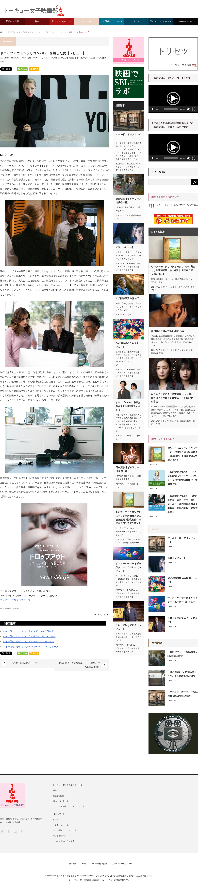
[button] (173, 98)
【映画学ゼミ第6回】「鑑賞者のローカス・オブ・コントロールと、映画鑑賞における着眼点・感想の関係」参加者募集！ (182, 504)
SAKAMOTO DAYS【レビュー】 (128, 345)
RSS (22, 831)
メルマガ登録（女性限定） (65, 841)
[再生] (152, 109)
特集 (37, 21)
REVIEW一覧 (59, 814)
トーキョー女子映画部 (67, 876)
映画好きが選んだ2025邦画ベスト (168, 331)
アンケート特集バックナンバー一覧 (68, 806)
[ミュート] (188, 109)
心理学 (126, 542)
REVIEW (86, 21)
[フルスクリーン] (193, 109)
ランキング (182, 350)
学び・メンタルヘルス (161, 21)
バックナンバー (60, 836)
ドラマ (136, 21)
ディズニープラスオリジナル (52, 58)
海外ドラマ (32, 58)
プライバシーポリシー (122, 863)
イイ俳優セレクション (111, 21)
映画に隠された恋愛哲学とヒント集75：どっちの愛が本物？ (79, 665)
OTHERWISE (185, 21)
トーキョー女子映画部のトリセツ (67, 785)
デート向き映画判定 (124, 170)
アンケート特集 (170, 350)
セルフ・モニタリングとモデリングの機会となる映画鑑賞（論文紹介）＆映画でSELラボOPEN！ (128, 518)
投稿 (172, 421)
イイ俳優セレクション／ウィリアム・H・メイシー (29, 636)
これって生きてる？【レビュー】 (128, 627)
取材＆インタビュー (62, 21)
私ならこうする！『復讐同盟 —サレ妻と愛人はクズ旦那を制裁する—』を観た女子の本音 (173, 398)
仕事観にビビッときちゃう (78, 58)
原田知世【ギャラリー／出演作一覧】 (128, 200)
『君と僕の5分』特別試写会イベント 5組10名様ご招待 (182, 674)
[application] (173, 99)
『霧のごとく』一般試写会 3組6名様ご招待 (182, 654)
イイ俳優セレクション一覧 (65, 830)
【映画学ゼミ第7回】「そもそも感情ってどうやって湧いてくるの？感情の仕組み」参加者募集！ (182, 478)
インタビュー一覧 (61, 825)
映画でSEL (134, 542)
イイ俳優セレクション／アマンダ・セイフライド (28, 631)
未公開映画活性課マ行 (127, 298)
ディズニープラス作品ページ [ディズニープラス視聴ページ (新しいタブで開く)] (15, 600)
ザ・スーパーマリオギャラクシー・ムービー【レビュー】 (128, 567)
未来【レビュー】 (125, 247)
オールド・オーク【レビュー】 (128, 136)
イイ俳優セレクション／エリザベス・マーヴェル (28, 641)
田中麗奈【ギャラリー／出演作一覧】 (128, 469)
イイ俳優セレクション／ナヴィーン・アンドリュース (30, 646)
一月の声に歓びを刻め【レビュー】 (26, 663)
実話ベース (96, 58)
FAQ (84, 863)
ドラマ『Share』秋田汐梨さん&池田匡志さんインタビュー (128, 406)
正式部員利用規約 (99, 863)
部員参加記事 (12, 21)
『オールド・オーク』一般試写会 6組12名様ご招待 (182, 694)
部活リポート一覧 (61, 801)
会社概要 (73, 863)
